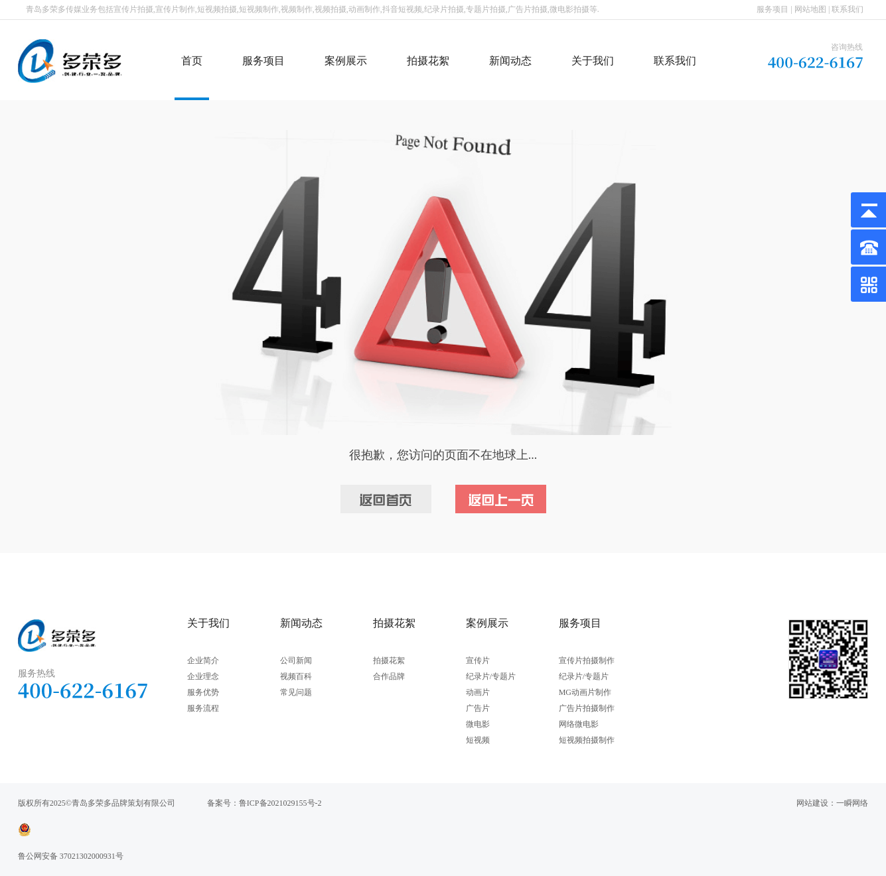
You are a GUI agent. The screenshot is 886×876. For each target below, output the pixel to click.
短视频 (478, 740)
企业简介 (203, 660)
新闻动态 (510, 60)
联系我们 (847, 9)
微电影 (478, 724)
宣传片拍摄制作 (587, 660)
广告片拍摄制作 (587, 708)
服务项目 (772, 9)
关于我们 (592, 60)
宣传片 (478, 660)
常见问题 (296, 692)
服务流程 (203, 708)
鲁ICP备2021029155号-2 (280, 803)
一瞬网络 (852, 803)
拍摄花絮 (428, 60)
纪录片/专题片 (491, 676)
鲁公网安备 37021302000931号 (70, 856)
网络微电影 (579, 724)
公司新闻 (296, 660)
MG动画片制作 (585, 692)
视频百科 (296, 676)
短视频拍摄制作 (587, 740)
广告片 (478, 708)
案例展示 (346, 60)
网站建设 (812, 803)
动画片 (478, 692)
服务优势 (203, 692)
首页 (191, 60)
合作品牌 (389, 676)
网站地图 (810, 9)
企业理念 (203, 676)
